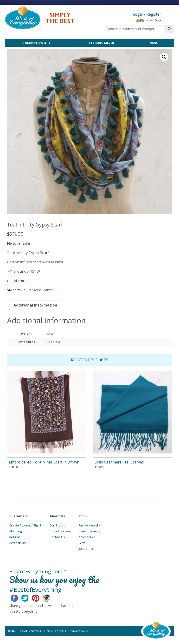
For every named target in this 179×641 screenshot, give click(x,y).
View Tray (154, 20)
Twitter (28, 597)
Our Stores (57, 525)
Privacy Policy (79, 631)
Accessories (87, 537)
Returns (15, 537)
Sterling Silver (101, 43)
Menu (153, 43)
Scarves (47, 290)
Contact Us (57, 537)
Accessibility (17, 543)
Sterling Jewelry (89, 531)
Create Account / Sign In (26, 525)
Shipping (15, 531)
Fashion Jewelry (36, 43)
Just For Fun (87, 549)
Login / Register (147, 14)
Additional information (35, 305)
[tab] (35, 305)
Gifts (82, 543)
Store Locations (61, 531)
